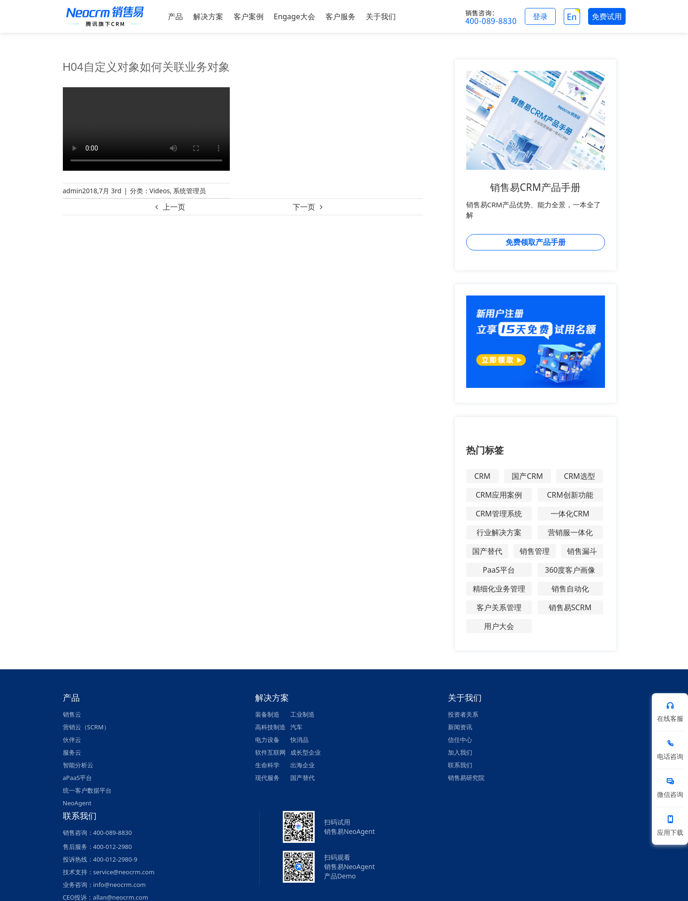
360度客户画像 (570, 570)
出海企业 (302, 765)
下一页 (304, 207)
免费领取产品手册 (536, 242)
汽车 (296, 727)
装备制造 (267, 714)
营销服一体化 (570, 532)
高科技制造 (270, 727)
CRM (482, 476)
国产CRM (527, 476)
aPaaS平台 (77, 777)
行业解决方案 (499, 532)
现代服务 (267, 777)
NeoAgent (77, 803)
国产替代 (487, 551)
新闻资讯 (460, 727)
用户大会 (499, 626)
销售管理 (535, 551)
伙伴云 (72, 739)
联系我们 (460, 765)
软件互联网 (270, 752)
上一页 (174, 207)
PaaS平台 (498, 570)
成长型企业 (305, 752)
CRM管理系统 (499, 513)
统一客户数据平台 (87, 790)
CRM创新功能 (570, 495)
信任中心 (460, 739)
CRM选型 (579, 476)
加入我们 (460, 752)
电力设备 (267, 739)
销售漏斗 (582, 551)
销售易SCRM (570, 607)
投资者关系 (463, 714)
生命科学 (267, 765)
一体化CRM (570, 513)
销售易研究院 (466, 777)
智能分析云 (78, 765)
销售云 (72, 714)
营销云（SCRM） (86, 727)
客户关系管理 (499, 607)
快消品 (299, 739)
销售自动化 (570, 588)
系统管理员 (189, 190)
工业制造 (302, 714)
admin (73, 190)
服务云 (72, 752)
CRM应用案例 (499, 495)
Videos (160, 190)
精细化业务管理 (499, 588)
